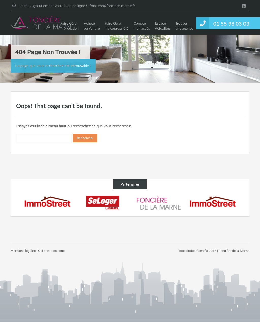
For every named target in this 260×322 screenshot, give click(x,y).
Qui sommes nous (51, 251)
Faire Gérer (70, 25)
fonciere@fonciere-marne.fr (112, 5)
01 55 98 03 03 (231, 23)
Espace (162, 25)
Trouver (184, 25)
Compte (142, 25)
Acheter (92, 25)
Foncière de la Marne (233, 251)
